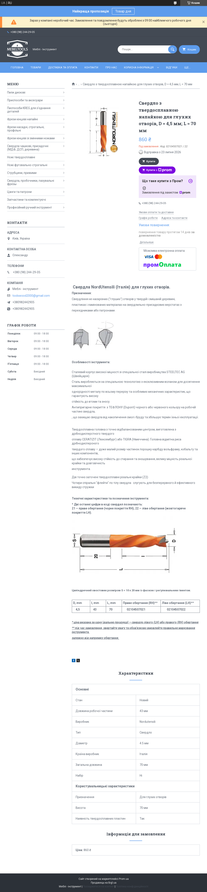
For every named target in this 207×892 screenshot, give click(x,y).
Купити (150, 161)
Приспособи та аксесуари (25, 100)
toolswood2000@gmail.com (31, 295)
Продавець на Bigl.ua (103, 882)
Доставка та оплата (62, 67)
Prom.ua (124, 878)
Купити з (159, 170)
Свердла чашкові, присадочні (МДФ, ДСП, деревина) (27, 147)
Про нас (111, 67)
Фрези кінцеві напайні (22, 119)
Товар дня (123, 11)
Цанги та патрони (19, 192)
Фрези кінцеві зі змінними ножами (31, 138)
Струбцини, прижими (22, 173)
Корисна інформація (139, 67)
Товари (36, 67)
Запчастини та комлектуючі (26, 199)
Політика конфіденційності (132, 886)
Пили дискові (16, 92)
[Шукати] (172, 49)
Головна (17, 67)
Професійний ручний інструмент (29, 207)
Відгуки (171, 67)
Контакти (91, 67)
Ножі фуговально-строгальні (27, 165)
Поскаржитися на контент (98, 886)
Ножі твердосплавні (21, 157)
